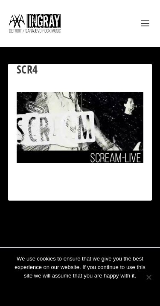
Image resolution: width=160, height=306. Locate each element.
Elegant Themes (69, 236)
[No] (148, 277)
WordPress (122, 236)
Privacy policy (91, 290)
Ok (49, 290)
